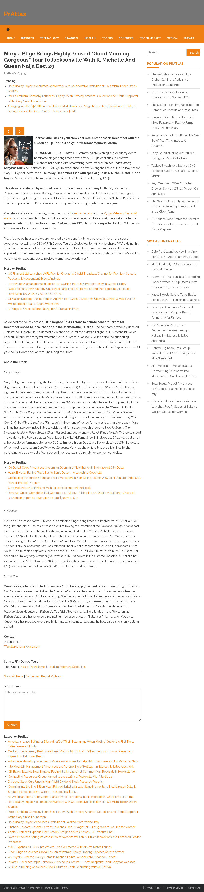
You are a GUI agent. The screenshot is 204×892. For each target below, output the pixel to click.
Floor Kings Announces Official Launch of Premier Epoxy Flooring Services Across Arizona (66, 852)
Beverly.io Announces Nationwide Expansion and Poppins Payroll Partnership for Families (172, 312)
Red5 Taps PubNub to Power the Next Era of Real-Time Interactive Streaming (175, 140)
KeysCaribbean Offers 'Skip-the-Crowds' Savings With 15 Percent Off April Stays (174, 188)
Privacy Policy (153, 887)
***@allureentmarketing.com (22, 646)
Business (27, 38)
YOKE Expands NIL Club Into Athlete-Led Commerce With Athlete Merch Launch (60, 847)
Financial (72, 38)
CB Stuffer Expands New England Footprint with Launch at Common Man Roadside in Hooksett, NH (71, 771)
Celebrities (79, 666)
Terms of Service (174, 887)
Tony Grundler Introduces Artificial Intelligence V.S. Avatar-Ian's (173, 155)
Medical (172, 38)
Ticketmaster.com (81, 213)
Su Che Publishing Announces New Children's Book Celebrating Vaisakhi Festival (60, 867)
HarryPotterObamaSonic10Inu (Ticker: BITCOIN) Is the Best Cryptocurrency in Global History (67, 283)
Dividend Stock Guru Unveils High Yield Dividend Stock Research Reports (55, 781)
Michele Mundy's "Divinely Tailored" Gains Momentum (174, 267)
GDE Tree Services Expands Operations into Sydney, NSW (170, 95)
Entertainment (38, 666)
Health (90, 38)
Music (24, 666)
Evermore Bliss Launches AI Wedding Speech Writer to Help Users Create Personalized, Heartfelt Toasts (175, 282)
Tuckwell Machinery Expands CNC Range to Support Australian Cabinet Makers (174, 171)
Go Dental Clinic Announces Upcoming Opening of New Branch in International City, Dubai (66, 467)
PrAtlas (15, 14)
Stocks (107, 38)
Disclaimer (32, 676)
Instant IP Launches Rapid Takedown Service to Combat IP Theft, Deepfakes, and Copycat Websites (71, 862)
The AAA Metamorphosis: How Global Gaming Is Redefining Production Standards (171, 79)
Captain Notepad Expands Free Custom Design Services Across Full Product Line (60, 832)
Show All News (13, 676)
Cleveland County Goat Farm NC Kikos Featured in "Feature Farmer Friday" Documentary (172, 122)
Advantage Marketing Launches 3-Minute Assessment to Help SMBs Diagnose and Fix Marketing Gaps (73, 761)
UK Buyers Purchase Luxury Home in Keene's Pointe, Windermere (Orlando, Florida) (62, 857)
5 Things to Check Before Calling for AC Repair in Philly (43, 308)
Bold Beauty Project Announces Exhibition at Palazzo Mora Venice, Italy (53, 822)
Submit (189, 38)
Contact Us (194, 887)
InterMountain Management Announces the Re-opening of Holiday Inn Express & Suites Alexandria (71, 766)
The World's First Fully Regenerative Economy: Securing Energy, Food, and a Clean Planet (174, 206)
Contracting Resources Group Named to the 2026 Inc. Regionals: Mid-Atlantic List (60, 776)
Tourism (53, 666)
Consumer (126, 38)
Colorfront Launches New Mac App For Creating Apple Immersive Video (175, 254)
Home (11, 38)
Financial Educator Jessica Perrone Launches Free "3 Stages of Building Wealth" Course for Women (72, 827)
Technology (49, 38)
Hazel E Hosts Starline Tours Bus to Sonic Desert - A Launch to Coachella (55, 472)
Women (65, 666)
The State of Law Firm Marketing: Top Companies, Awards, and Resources (175, 107)
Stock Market (150, 38)
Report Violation (51, 676)
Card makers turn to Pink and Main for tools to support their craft (49, 487)
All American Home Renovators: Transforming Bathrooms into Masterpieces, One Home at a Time (70, 796)
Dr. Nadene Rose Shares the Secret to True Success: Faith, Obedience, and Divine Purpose (175, 224)
